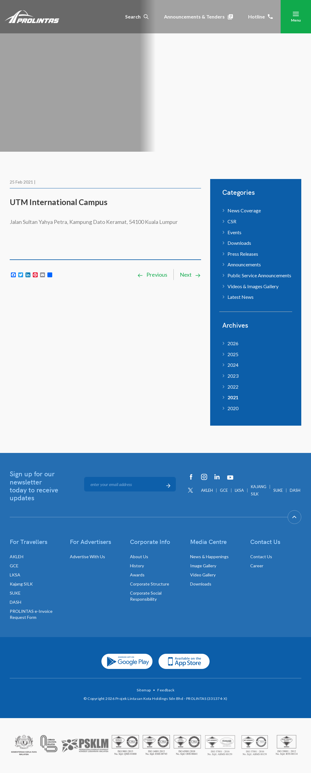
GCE (224, 490)
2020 (232, 408)
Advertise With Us (87, 556)
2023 (232, 376)
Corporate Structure (149, 583)
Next (190, 274)
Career (256, 565)
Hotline (260, 16)
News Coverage (244, 210)
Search (137, 16)
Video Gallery (203, 574)
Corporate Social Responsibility (146, 596)
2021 (232, 397)
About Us (139, 556)
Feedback (165, 690)
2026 (232, 343)
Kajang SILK (21, 583)
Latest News (240, 297)
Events (234, 232)
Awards (137, 574)
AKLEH (207, 490)
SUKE (278, 490)
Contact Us (261, 556)
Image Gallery (203, 565)
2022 (232, 387)
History (137, 565)
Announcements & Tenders (198, 16)
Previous (152, 274)
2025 (232, 354)
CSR (231, 221)
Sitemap (144, 690)
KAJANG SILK (258, 490)
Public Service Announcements (259, 275)
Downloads (239, 243)
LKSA (239, 490)
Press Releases (242, 254)
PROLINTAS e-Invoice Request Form (31, 614)
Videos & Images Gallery (253, 286)
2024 (232, 365)
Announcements (244, 264)
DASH (295, 490)
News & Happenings (209, 556)
